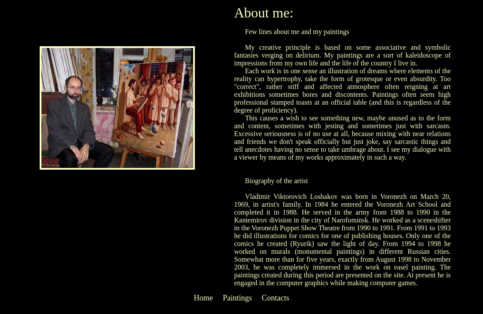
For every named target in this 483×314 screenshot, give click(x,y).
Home (203, 298)
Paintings (237, 298)
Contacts (275, 298)
